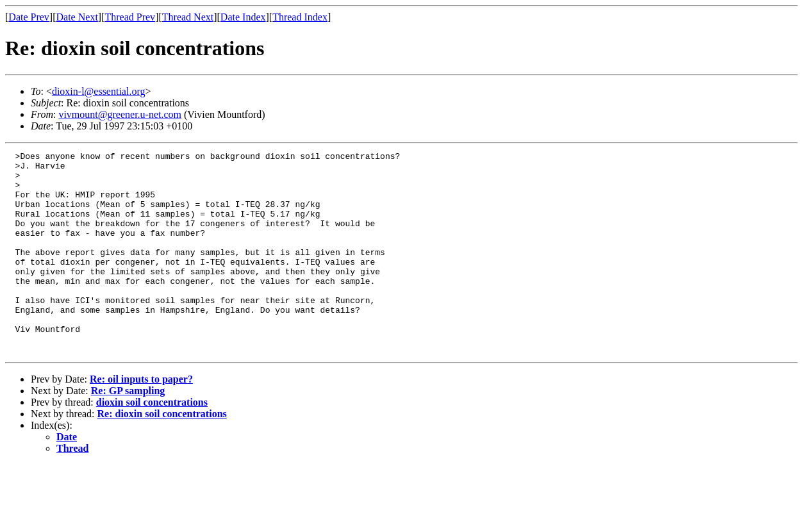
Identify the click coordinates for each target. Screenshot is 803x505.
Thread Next (187, 17)
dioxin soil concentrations (152, 442)
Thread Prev (129, 17)
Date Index (243, 17)
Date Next (77, 17)
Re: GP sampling (128, 431)
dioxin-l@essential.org (98, 91)
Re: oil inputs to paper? (141, 419)
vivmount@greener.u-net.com (119, 114)
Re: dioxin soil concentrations (162, 454)
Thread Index (299, 17)
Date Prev (28, 17)
